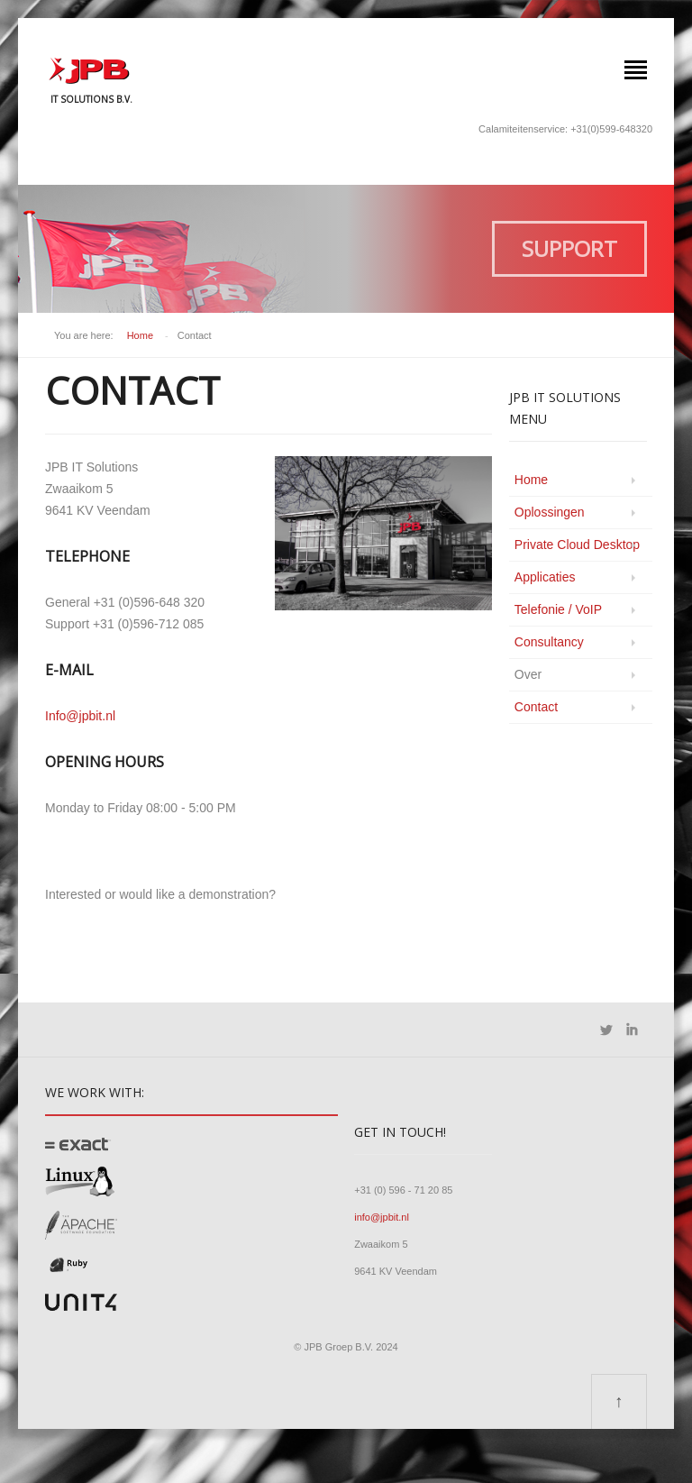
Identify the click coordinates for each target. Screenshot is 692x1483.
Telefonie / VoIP (558, 609)
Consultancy (549, 642)
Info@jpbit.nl (80, 716)
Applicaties (545, 577)
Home (140, 335)
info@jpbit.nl (381, 1217)
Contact (536, 707)
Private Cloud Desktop (577, 544)
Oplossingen (549, 512)
